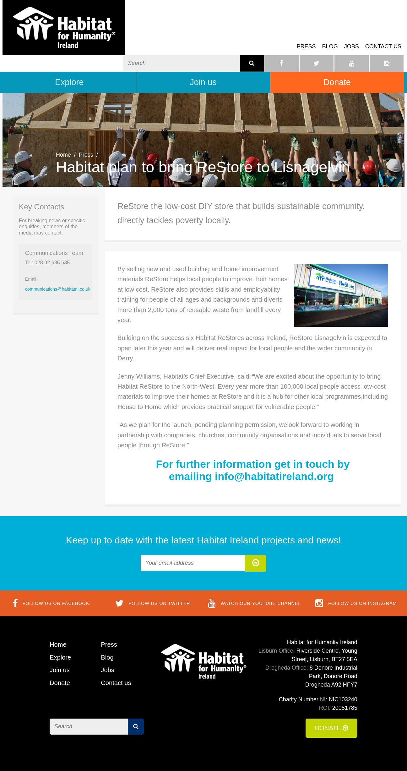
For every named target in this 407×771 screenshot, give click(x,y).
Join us (203, 64)
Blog (330, 36)
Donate (337, 64)
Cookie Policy (299, 757)
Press (306, 36)
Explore (69, 64)
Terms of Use (258, 757)
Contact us (383, 36)
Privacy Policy (339, 757)
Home (63, 137)
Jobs (351, 36)
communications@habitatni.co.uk (57, 271)
